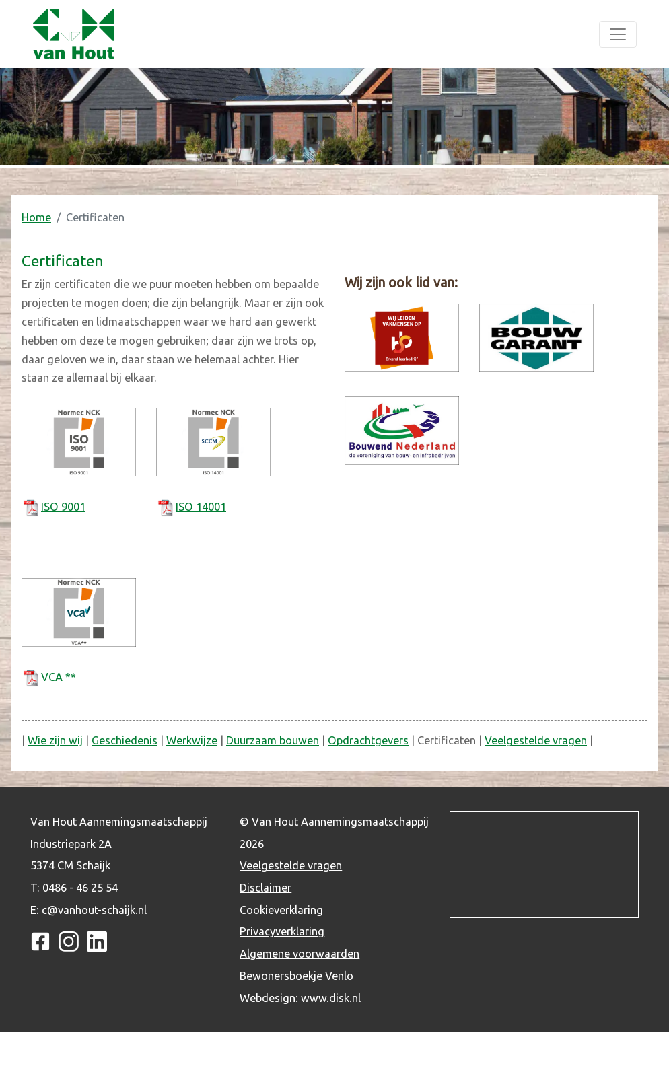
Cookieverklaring (281, 910)
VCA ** (58, 677)
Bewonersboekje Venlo (296, 976)
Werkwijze (191, 740)
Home (36, 217)
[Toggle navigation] (618, 34)
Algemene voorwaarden (299, 954)
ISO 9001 (63, 507)
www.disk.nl (331, 998)
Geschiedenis (124, 740)
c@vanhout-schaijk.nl (94, 910)
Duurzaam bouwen (272, 740)
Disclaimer (265, 888)
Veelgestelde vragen (536, 740)
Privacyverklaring (282, 931)
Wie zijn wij (55, 740)
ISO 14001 (201, 507)
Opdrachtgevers (368, 740)
